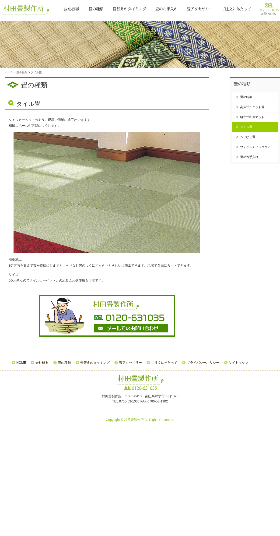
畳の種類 (96, 9)
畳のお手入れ (166, 9)
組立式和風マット (252, 117)
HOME (21, 362)
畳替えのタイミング (129, 9)
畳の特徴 (246, 97)
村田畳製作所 (26, 9)
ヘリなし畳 (247, 137)
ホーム (9, 72)
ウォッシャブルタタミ (255, 147)
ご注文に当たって (236, 9)
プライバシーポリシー (203, 362)
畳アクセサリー (200, 9)
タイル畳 (246, 127)
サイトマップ (238, 362)
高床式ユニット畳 (252, 107)
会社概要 (71, 9)
